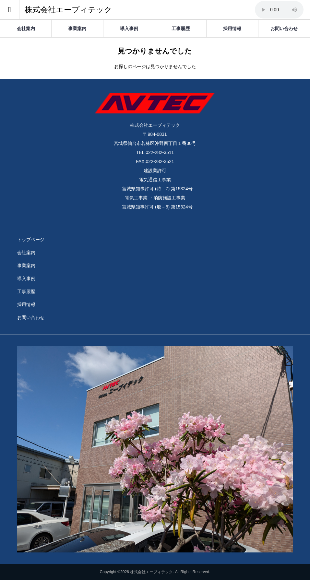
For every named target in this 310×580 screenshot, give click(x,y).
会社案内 (26, 28)
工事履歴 (181, 28)
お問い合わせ (284, 28)
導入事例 (129, 28)
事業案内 (77, 28)
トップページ (30, 239)
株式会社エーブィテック (68, 9)
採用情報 (232, 28)
